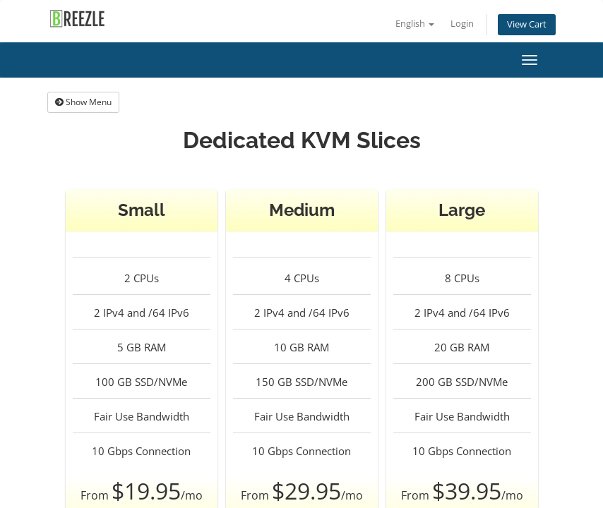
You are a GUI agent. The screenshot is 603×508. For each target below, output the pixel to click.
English (414, 24)
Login (462, 24)
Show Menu (83, 102)
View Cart (527, 24)
